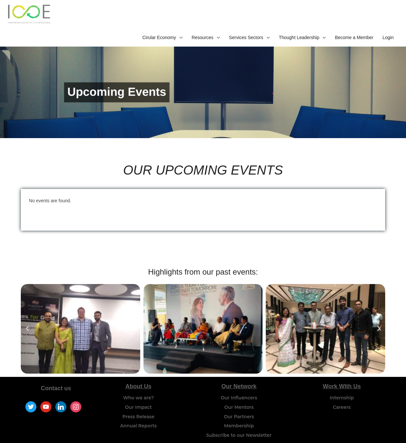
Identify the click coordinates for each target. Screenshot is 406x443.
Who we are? (138, 382)
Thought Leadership (299, 15)
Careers (342, 392)
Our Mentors (239, 392)
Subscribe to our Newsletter (239, 420)
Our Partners (239, 401)
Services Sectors (246, 15)
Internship (342, 382)
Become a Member (354, 15)
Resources (202, 15)
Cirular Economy (159, 15)
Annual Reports (138, 410)
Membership (239, 410)
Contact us (56, 373)
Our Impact (138, 392)
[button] (27, 313)
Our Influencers (239, 382)
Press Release (138, 401)
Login (388, 15)
